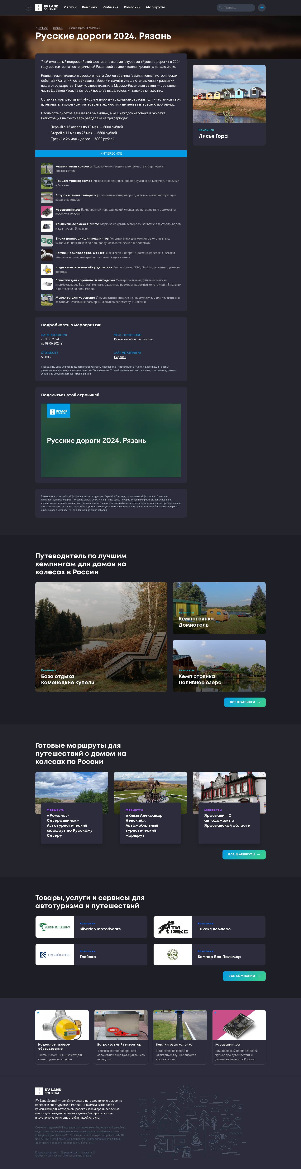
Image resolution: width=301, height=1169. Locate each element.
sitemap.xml (88, 1152)
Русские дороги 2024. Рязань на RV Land (96, 499)
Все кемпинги (245, 702)
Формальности (69, 1152)
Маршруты (155, 7)
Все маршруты (244, 855)
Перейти (120, 357)
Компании (132, 7)
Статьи (70, 7)
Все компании (244, 976)
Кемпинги (90, 7)
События (110, 7)
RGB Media (85, 1155)
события (102, 510)
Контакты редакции (46, 1152)
